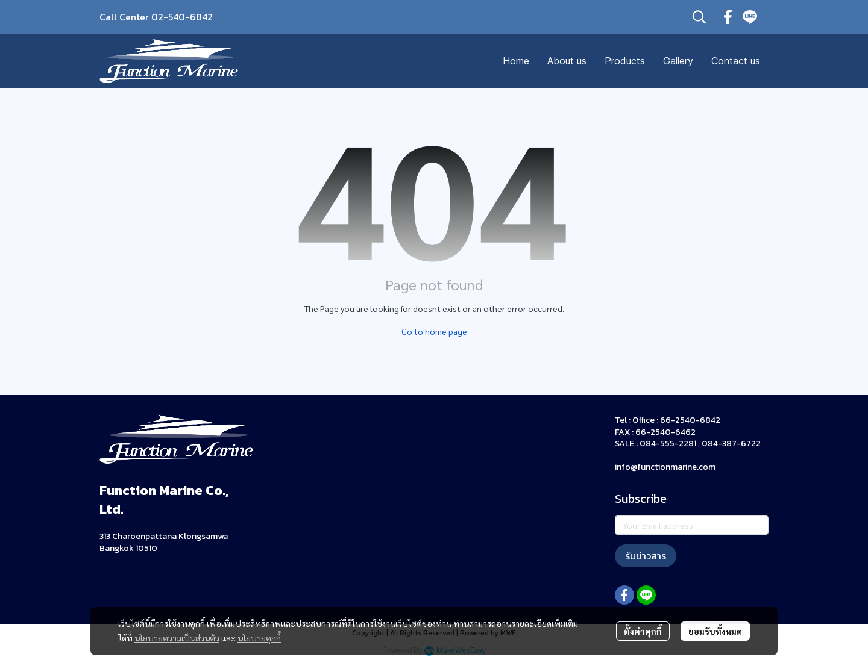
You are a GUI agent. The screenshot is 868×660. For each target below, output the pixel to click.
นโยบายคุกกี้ (259, 637)
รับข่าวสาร (645, 556)
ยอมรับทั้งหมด (715, 631)
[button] (699, 17)
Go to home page (434, 331)
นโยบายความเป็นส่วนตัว (176, 637)
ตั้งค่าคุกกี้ (643, 631)
